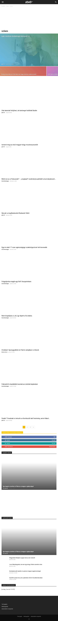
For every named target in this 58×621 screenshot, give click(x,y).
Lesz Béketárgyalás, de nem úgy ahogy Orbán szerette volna (25, 564)
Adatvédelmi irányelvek (7, 609)
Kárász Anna (4, 352)
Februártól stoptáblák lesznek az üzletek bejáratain (20, 384)
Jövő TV (3, 64)
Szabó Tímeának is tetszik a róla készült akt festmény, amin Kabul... (26, 418)
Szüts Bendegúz (5, 181)
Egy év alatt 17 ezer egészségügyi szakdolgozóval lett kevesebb (24, 247)
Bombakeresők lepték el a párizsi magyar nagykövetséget (25, 571)
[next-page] (33, 427)
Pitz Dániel (5, 488)
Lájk (54, 436)
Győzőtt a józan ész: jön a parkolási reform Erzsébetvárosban (25, 577)
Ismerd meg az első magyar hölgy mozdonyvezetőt (20, 145)
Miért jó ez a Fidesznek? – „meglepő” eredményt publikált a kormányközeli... (29, 179)
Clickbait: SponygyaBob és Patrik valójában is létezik (20, 350)
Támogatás (4, 604)
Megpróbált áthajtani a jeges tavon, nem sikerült (22, 558)
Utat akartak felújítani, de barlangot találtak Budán (19, 110)
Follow (53, 440)
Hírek (7, 6)
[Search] (56, 2)
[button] (2, 2)
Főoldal (3, 6)
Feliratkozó (52, 446)
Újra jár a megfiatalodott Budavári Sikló (15, 213)
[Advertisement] (29, 18)
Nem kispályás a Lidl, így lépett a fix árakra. (17, 316)
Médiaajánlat (5, 606)
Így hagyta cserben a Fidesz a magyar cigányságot (18, 486)
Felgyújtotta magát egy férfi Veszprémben (16, 281)
